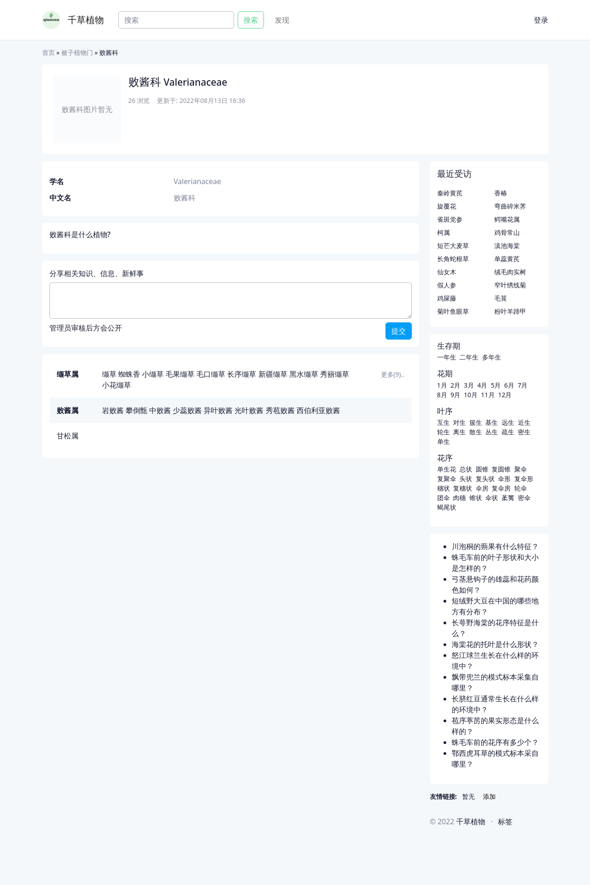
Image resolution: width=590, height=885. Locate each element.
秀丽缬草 (334, 374)
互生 (443, 422)
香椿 (500, 193)
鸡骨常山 (507, 232)
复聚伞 (446, 478)
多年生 (491, 357)
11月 (487, 394)
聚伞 (520, 469)
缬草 (109, 374)
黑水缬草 (303, 374)
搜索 (251, 20)
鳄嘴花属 (507, 219)
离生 (459, 432)
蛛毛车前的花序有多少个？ (495, 742)
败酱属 (67, 410)
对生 (459, 422)
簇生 (475, 422)
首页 (48, 52)
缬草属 (67, 374)
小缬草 (153, 374)
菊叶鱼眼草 (453, 311)
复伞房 (501, 488)
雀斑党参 (450, 219)
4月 (482, 385)
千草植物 (86, 20)
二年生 (468, 357)
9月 (455, 394)
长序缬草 (241, 374)
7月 (522, 385)
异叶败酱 (218, 410)
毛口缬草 (210, 374)
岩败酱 (113, 410)
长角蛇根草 (453, 258)
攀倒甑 (136, 410)
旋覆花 (446, 206)
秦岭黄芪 (450, 193)
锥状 (475, 497)
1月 (442, 385)
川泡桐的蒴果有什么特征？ (495, 546)
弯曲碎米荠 (510, 206)
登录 (541, 20)
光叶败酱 (248, 410)
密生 (524, 432)
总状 (465, 469)
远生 (508, 422)
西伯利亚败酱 (318, 410)
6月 (509, 385)
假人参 (446, 285)
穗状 (443, 488)
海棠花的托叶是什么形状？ (495, 644)
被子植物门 (77, 52)
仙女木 (446, 271)
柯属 (443, 232)
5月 (496, 385)
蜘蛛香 (129, 374)
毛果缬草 (180, 374)
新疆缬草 (273, 374)
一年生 (446, 357)
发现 (282, 20)
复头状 (485, 478)
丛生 (491, 432)
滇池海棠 (507, 245)
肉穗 (459, 497)
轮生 (443, 432)
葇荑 (508, 497)
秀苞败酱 (280, 410)
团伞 (443, 497)
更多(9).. (393, 374)
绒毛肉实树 (510, 271)
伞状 (491, 497)
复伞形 (523, 478)
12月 (505, 394)
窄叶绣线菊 (510, 285)
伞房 (482, 488)
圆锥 (482, 469)
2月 (455, 385)
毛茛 (500, 298)
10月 (471, 394)
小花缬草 (116, 385)
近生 (524, 422)
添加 (489, 796)
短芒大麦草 (453, 245)
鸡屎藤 (446, 298)
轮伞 (520, 488)
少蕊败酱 (187, 410)
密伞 (524, 497)
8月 (442, 394)
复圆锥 (501, 469)
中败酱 (160, 410)
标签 (505, 822)
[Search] (176, 20)
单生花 (446, 469)
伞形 (504, 478)
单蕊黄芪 (507, 258)
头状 (465, 478)
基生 (491, 422)
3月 (469, 385)
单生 (443, 441)
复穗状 (462, 488)
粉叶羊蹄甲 (510, 311)
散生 (475, 432)
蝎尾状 (446, 507)
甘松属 (67, 436)
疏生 (508, 432)
